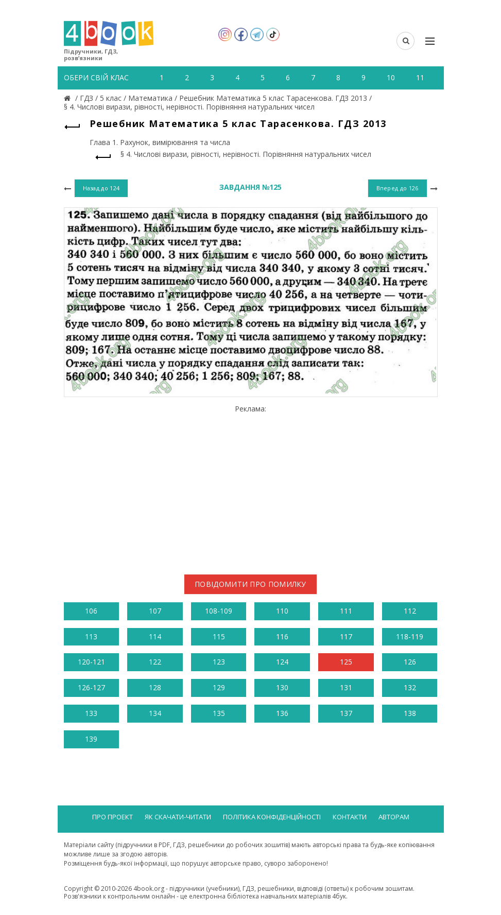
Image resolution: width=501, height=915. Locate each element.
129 (219, 687)
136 (282, 713)
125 (346, 662)
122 (155, 662)
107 (155, 611)
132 (410, 687)
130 (282, 687)
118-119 (409, 636)
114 (155, 636)
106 (91, 611)
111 (346, 611)
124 (282, 662)
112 (410, 611)
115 (219, 636)
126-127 (91, 687)
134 (155, 713)
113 (91, 636)
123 (219, 662)
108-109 (218, 611)
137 (346, 713)
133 (91, 713)
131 (346, 687)
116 (282, 636)
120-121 (91, 662)
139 (91, 739)
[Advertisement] (251, 486)
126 (410, 662)
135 (219, 713)
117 (346, 636)
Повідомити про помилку (250, 584)
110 (282, 611)
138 (410, 713)
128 (155, 687)
